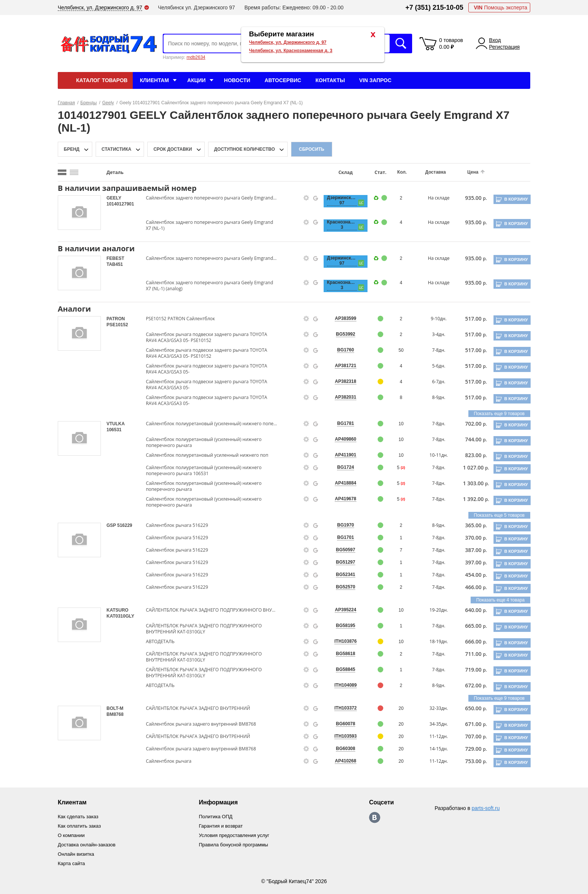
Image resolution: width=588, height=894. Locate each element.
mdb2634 (195, 57)
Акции (196, 80)
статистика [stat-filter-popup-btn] (116, 149)
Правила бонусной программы (237, 843)
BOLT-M (114, 708)
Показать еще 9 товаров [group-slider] (499, 413)
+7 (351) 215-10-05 (434, 7)
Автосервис (282, 80)
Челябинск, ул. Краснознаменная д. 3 (290, 50)
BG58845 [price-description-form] (341, 669)
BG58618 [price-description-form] (341, 653)
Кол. (397, 172)
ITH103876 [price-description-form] (342, 641)
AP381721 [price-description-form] (341, 365)
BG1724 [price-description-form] (341, 467)
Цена (467, 172)
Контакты (330, 80)
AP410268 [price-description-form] (341, 761)
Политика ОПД (218, 816)
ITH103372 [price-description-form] (342, 708)
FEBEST (115, 258)
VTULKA (115, 423)
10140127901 (120, 204)
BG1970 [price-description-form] (341, 525)
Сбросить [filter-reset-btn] (311, 149)
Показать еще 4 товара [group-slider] (500, 600)
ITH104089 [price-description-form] (342, 685)
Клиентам (154, 80)
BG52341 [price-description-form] (341, 574)
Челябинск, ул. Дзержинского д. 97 (288, 42)
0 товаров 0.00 (451, 43)
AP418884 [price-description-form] (341, 483)
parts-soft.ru (486, 808)
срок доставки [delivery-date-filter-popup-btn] (172, 149)
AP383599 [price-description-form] (341, 318)
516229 (124, 525)
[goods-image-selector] (79, 213)
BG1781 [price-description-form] (341, 423)
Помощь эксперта (500, 7)
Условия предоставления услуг (238, 834)
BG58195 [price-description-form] (341, 625)
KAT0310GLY (120, 616)
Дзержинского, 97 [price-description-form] (338, 200)
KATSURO (117, 610)
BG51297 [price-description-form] (341, 562)
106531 (114, 429)
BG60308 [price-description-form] (341, 748)
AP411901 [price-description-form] (341, 455)
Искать (400, 43)
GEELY (113, 198)
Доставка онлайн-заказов (89, 843)
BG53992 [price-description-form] (341, 334)
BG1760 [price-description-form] (341, 349)
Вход (495, 40)
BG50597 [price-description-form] (341, 549)
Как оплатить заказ (81, 825)
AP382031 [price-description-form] (341, 397)
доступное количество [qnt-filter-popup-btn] (244, 149)
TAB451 (114, 264)
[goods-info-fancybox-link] (303, 198)
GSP (111, 525)
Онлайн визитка (77, 852)
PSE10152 (117, 324)
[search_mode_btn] (62, 172)
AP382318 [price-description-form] (341, 381)
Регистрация (504, 47)
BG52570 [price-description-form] (341, 587)
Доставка (430, 172)
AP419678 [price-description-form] (341, 498)
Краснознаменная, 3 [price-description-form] (338, 224)
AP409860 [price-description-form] (341, 439)
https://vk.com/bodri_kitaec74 (378, 817)
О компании (72, 834)
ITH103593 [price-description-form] (342, 736)
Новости (237, 80)
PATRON (115, 318)
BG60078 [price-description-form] (341, 723)
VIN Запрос (375, 80)
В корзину (515, 199)
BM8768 (114, 714)
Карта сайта (72, 861)
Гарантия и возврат (224, 825)
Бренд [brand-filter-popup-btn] (72, 149)
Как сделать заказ (79, 816)
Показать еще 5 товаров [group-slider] (499, 515)
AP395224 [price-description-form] (341, 609)
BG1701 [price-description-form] (341, 537)
